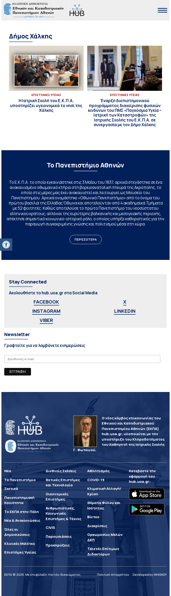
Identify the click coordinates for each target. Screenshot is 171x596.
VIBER (46, 320)
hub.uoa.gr (139, 481)
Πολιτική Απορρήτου (113, 574)
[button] (6, 244)
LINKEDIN (125, 311)
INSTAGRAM (46, 311)
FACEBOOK (46, 302)
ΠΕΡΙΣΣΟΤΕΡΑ (86, 239)
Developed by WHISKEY (150, 574)
